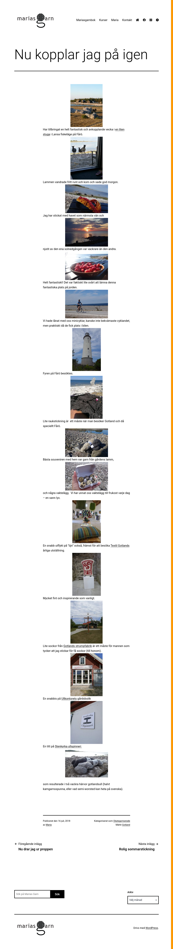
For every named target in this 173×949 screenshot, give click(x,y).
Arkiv (130, 892)
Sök (57, 894)
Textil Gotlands (119, 545)
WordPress (152, 927)
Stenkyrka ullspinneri (68, 746)
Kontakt (127, 20)
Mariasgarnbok (85, 20)
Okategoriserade (121, 821)
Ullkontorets (69, 698)
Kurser (103, 20)
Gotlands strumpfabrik (77, 646)
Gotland (126, 824)
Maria (114, 20)
